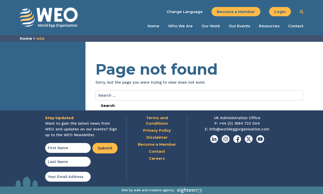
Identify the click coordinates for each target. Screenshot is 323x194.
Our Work (210, 26)
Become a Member (236, 11)
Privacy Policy (157, 130)
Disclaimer (157, 137)
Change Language (185, 12)
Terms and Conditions (157, 120)
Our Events (239, 26)
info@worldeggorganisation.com (239, 129)
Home (153, 26)
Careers (157, 158)
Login (280, 11)
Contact (295, 26)
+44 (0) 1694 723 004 (239, 123)
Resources (269, 26)
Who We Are (180, 26)
